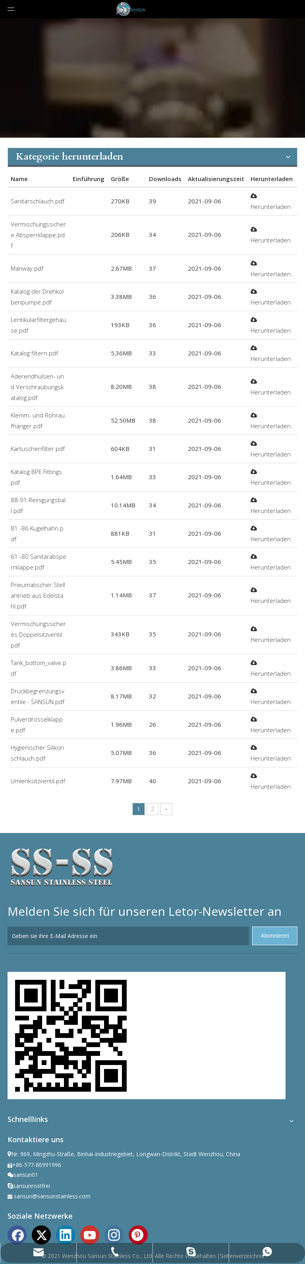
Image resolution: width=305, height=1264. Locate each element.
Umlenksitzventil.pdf (38, 781)
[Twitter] (41, 1234)
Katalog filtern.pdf (34, 353)
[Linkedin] (65, 1234)
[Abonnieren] (274, 936)
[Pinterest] (138, 1234)
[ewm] (71, 1035)
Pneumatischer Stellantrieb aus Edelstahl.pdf (38, 595)
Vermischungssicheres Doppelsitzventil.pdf (38, 634)
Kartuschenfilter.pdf (38, 449)
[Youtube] (89, 1234)
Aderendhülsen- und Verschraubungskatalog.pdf (37, 387)
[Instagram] (114, 1234)
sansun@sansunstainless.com (52, 1196)
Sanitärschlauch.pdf (37, 201)
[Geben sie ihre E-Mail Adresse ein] (128, 936)
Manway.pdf (27, 268)
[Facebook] (17, 1234)
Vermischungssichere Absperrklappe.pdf (38, 235)
